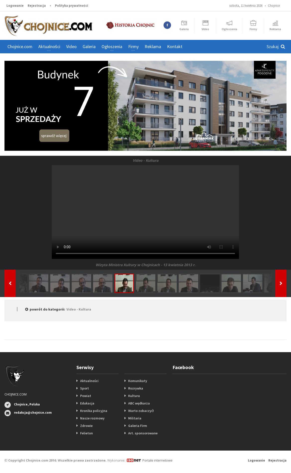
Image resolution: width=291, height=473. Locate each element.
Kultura (134, 396)
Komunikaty (137, 381)
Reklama (153, 46)
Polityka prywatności (71, 5)
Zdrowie (86, 425)
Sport (84, 388)
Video (71, 46)
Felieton (86, 433)
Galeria (89, 46)
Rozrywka (135, 388)
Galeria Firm (137, 425)
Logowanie (15, 5)
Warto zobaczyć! (141, 410)
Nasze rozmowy (92, 418)
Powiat (85, 396)
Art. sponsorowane (143, 433)
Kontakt (174, 46)
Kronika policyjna (93, 410)
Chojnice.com (19, 46)
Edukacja (87, 403)
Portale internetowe (157, 460)
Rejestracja (37, 5)
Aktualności (89, 381)
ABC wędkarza (139, 403)
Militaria (134, 418)
